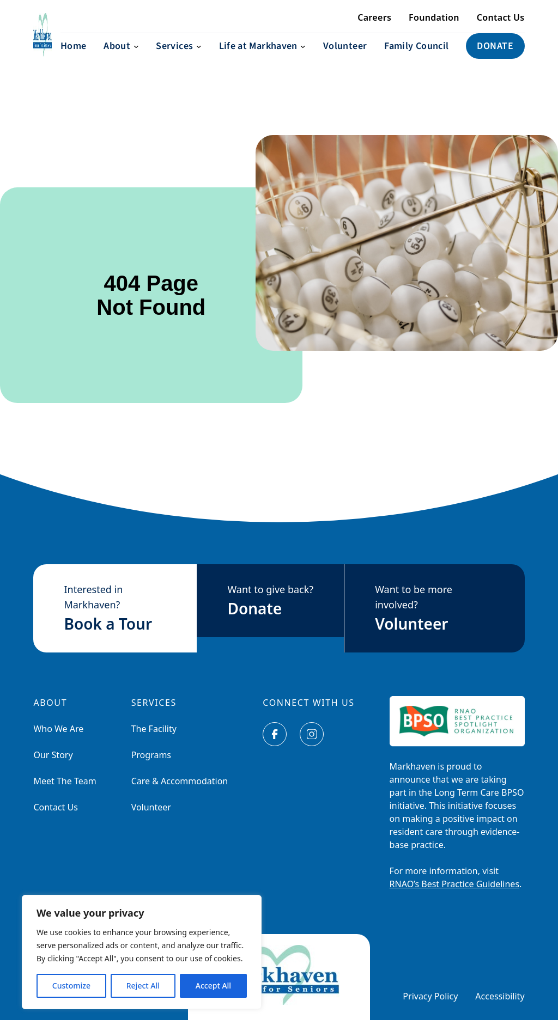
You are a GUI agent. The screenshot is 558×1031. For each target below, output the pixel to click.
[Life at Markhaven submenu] (262, 57)
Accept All (213, 985)
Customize (71, 985)
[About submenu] (121, 57)
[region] (142, 952)
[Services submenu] (178, 57)
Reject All (143, 985)
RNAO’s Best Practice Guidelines (454, 895)
